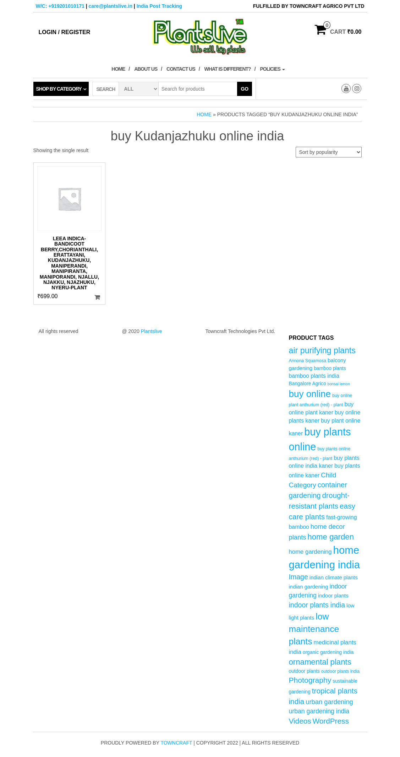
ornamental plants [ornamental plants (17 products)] (320, 661)
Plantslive (151, 331)
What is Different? (227, 69)
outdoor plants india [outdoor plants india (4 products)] (340, 671)
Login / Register (65, 32)
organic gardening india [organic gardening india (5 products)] (328, 652)
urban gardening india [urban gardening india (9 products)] (319, 711)
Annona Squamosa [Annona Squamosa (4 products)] (308, 360)
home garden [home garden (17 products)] (330, 536)
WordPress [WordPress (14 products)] (331, 721)
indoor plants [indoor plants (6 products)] (333, 595)
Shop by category (59, 89)
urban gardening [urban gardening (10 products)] (329, 701)
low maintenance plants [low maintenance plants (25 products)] (314, 629)
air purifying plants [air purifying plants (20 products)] (322, 350)
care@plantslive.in (110, 6)
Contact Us (180, 69)
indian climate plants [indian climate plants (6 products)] (333, 577)
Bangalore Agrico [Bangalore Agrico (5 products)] (307, 383)
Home (118, 69)
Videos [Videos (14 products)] (300, 721)
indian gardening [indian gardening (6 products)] (308, 587)
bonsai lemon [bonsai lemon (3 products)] (338, 384)
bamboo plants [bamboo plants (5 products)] (330, 368)
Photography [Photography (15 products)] (310, 680)
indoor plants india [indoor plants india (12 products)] (317, 605)
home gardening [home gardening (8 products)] (310, 551)
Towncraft (176, 743)
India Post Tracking (159, 6)
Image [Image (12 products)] (298, 577)
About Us (145, 69)
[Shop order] (329, 152)
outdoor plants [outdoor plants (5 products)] (304, 671)
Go (244, 89)
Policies (272, 69)
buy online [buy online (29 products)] (310, 393)
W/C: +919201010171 (60, 6)
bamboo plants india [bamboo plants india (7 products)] (314, 376)
